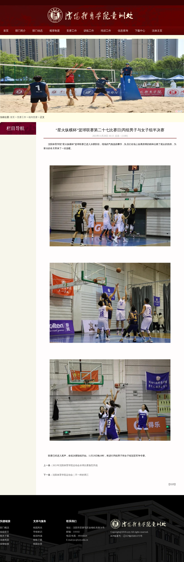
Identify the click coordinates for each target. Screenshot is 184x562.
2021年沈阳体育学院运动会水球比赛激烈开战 (75, 465)
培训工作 (106, 30)
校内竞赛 (33, 117)
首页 (6, 30)
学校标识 (37, 532)
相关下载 (4, 536)
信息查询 (123, 30)
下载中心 (140, 30)
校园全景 (37, 544)
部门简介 (20, 30)
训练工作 (89, 30)
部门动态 (37, 30)
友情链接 (4, 544)
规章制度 (54, 30)
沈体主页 (157, 30)
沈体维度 (4, 540)
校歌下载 (37, 540)
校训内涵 (37, 536)
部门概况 (4, 527)
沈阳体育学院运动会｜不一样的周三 (71, 475)
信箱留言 (4, 532)
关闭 (172, 484)
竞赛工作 (72, 30)
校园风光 (37, 527)
